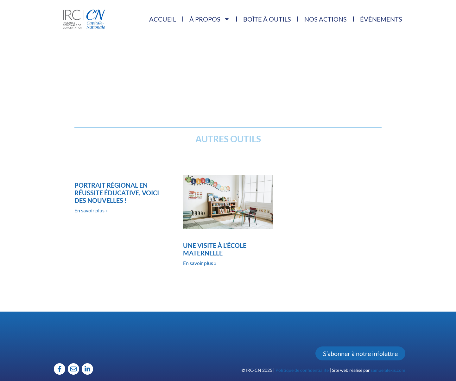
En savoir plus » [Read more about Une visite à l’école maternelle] (199, 263)
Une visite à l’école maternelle (214, 249)
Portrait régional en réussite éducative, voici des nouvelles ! (116, 192)
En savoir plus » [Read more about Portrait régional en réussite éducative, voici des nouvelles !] (91, 210)
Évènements (381, 19)
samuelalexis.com (388, 370)
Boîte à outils (267, 19)
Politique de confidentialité (302, 370)
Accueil (162, 19)
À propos (209, 19)
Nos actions (325, 19)
